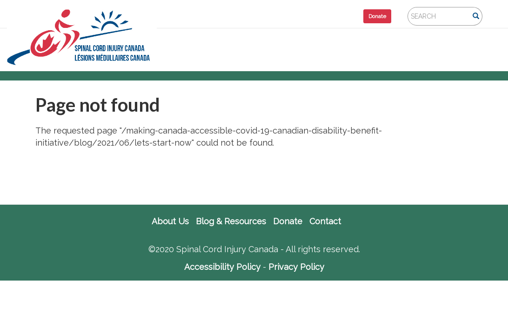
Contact (325, 221)
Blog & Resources (231, 221)
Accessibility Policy (222, 267)
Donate (377, 16)
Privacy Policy (296, 267)
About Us (170, 221)
